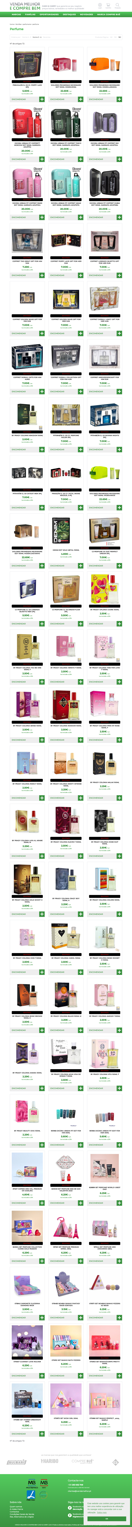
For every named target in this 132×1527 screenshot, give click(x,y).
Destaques (69, 14)
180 (119, 37)
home (12, 24)
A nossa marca (16, 1509)
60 (111, 37)
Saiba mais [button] (102, 1513)
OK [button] (107, 1519)
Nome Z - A (37, 37)
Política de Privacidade (79, 1525)
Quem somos (16, 1506)
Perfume (36, 24)
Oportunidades (49, 14)
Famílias (30, 14)
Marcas (16, 14)
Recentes (46, 37)
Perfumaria (27, 24)
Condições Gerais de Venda (22, 1514)
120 (115, 37)
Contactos (14, 1512)
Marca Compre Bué (108, 14)
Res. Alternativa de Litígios (22, 1517)
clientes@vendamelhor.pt (79, 1491)
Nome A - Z (26, 37)
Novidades (86, 14)
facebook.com (79, 1506)
